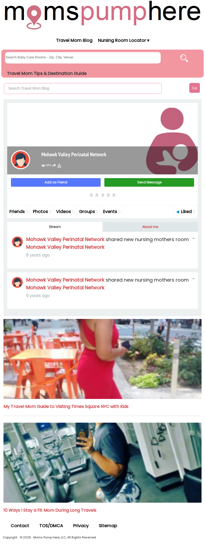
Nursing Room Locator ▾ (123, 40)
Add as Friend (56, 182)
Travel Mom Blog (74, 40)
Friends (18, 212)
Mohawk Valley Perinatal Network (65, 239)
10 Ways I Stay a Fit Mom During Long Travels (49, 510)
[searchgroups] (83, 57)
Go (194, 88)
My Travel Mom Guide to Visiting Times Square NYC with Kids (65, 406)
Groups (88, 212)
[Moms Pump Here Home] (102, 15)
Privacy (81, 526)
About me (150, 227)
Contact (20, 526)
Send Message (149, 182)
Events (112, 212)
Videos (65, 212)
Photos (42, 212)
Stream (55, 227)
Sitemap (108, 526)
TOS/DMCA (51, 526)
